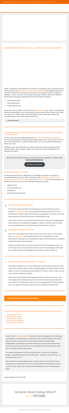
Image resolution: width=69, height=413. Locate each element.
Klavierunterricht (19, 211)
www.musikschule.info (21, 336)
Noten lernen (40, 179)
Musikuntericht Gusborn (14, 318)
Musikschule (40, 110)
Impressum (33, 409)
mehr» (53, 2)
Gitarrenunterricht (18, 236)
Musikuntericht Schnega (15, 322)
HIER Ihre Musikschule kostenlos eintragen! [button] (21, 298)
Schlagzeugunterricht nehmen (14, 179)
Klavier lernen (55, 177)
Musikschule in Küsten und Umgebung (31, 90)
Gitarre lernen (45, 177)
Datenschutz (41, 409)
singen (27, 179)
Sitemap (48, 409)
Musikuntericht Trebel (14, 314)
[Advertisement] (34, 28)
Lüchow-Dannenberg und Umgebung (48, 137)
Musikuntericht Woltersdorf (15, 320)
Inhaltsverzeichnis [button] (12, 120)
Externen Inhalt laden (34, 164)
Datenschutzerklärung (34, 160)
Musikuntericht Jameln (14, 316)
